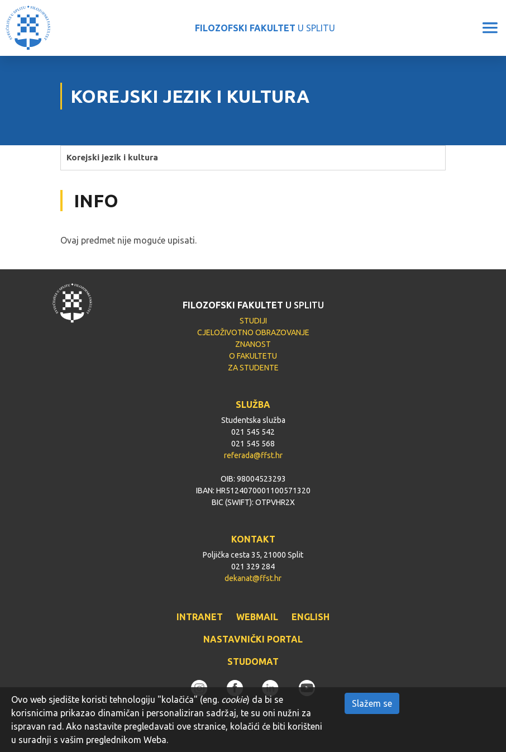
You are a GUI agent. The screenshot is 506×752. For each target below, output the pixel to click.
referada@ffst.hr (253, 455)
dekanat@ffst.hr (253, 578)
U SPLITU (265, 28)
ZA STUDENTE (253, 367)
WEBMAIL (257, 617)
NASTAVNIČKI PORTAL (253, 639)
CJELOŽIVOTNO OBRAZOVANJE (253, 332)
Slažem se (372, 703)
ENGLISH (311, 617)
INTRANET (199, 617)
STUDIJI (253, 320)
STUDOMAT (253, 661)
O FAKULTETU (253, 355)
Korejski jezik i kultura (112, 157)
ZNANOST (253, 344)
